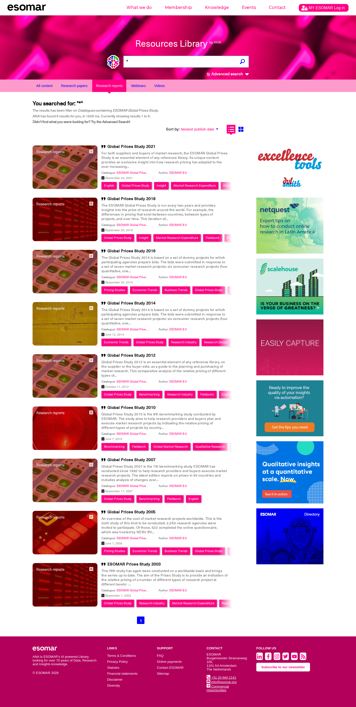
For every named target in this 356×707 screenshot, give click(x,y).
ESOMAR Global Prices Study (136, 173)
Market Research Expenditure (195, 185)
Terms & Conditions (121, 656)
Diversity (113, 685)
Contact (277, 7)
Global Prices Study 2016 (131, 251)
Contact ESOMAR (170, 667)
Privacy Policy (117, 661)
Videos (159, 86)
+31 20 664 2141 (221, 677)
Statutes (113, 667)
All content (44, 86)
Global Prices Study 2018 (131, 198)
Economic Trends (145, 290)
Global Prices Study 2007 (131, 459)
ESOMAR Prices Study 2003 (134, 564)
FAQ (160, 656)
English (109, 185)
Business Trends (176, 290)
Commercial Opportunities (218, 688)
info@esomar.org (221, 682)
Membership (178, 7)
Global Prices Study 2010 (131, 407)
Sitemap (163, 673)
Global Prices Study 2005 (131, 512)
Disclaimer (115, 679)
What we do (139, 7)
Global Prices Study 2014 (131, 303)
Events (249, 7)
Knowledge (217, 7)
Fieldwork (230, 185)
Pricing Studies (114, 290)
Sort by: (173, 129)
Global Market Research (170, 446)
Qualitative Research (210, 446)
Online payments (169, 661)
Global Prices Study (135, 185)
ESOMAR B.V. (178, 173)
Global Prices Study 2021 (131, 146)
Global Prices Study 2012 (131, 355)
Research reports (109, 86)
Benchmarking (149, 394)
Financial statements (122, 673)
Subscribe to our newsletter (283, 667)
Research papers (74, 86)
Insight (161, 185)
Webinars (138, 86)
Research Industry (184, 342)
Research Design (216, 342)
